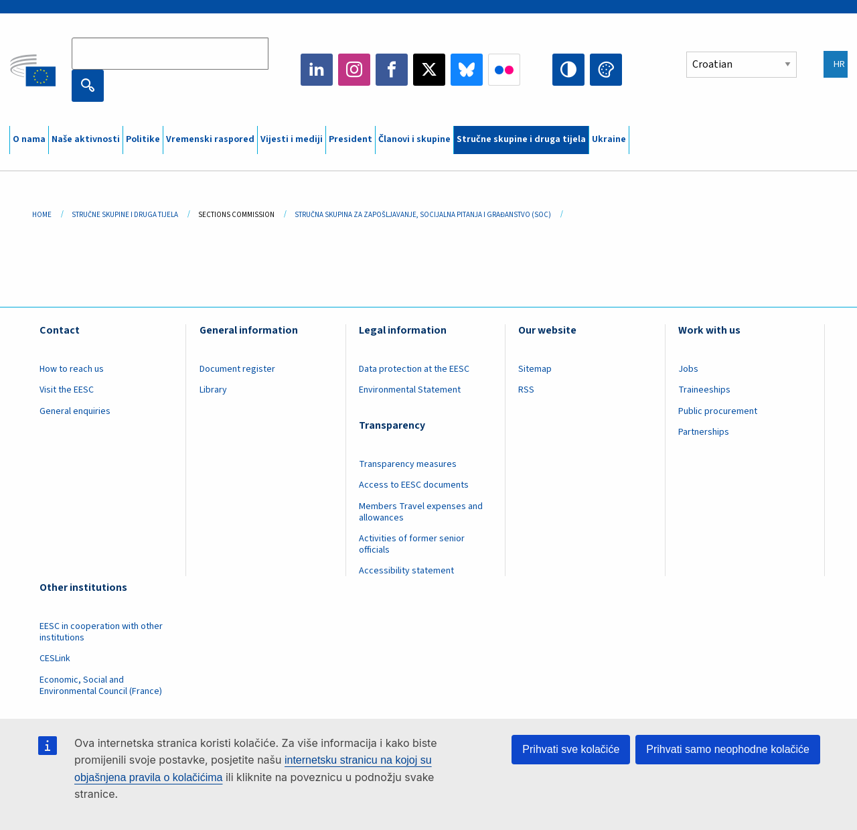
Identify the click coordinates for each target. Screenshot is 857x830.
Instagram (354, 70)
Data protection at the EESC (414, 369)
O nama (29, 139)
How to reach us (72, 369)
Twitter (429, 70)
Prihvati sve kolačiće (570, 749)
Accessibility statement (406, 570)
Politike (143, 139)
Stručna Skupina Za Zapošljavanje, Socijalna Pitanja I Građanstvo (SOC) (423, 215)
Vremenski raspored (210, 139)
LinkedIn (317, 70)
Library (213, 390)
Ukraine (609, 139)
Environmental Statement (410, 390)
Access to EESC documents (414, 485)
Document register (237, 369)
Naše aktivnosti (86, 139)
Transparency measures (408, 464)
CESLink (55, 658)
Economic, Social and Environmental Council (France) (102, 685)
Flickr (504, 70)
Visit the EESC (67, 390)
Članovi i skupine (414, 139)
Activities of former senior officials (412, 544)
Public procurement (717, 411)
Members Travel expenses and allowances (421, 512)
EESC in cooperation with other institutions (101, 632)
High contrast (568, 70)
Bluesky (467, 70)
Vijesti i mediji (291, 139)
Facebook (392, 70)
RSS (526, 390)
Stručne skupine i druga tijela (521, 139)
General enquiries (75, 411)
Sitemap (535, 369)
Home (42, 215)
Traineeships (704, 390)
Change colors (606, 70)
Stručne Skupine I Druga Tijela (125, 215)
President (350, 139)
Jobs (688, 369)
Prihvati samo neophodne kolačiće (727, 749)
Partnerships (703, 432)
